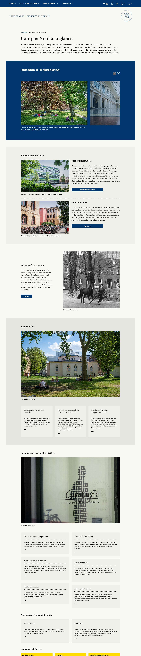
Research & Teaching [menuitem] (29, 4)
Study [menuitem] (13, 4)
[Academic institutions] (116, 3)
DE (104, 3)
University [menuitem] (68, 4)
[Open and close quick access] (123, 3)
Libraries (87, 226)
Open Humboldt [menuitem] (51, 4)
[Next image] (118, 73)
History (26, 296)
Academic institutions (87, 189)
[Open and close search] (130, 3)
